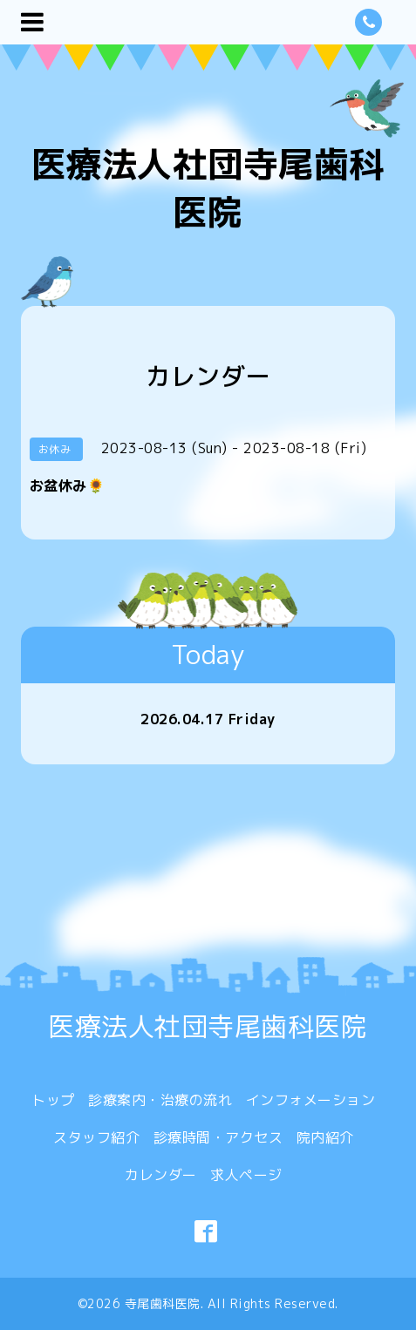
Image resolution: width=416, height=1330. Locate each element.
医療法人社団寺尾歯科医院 (208, 187)
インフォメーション (311, 1099)
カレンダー (161, 1174)
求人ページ (246, 1174)
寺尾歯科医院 (163, 1303)
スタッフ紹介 (96, 1137)
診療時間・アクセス (218, 1137)
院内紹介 (325, 1137)
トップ (53, 1099)
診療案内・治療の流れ (160, 1099)
